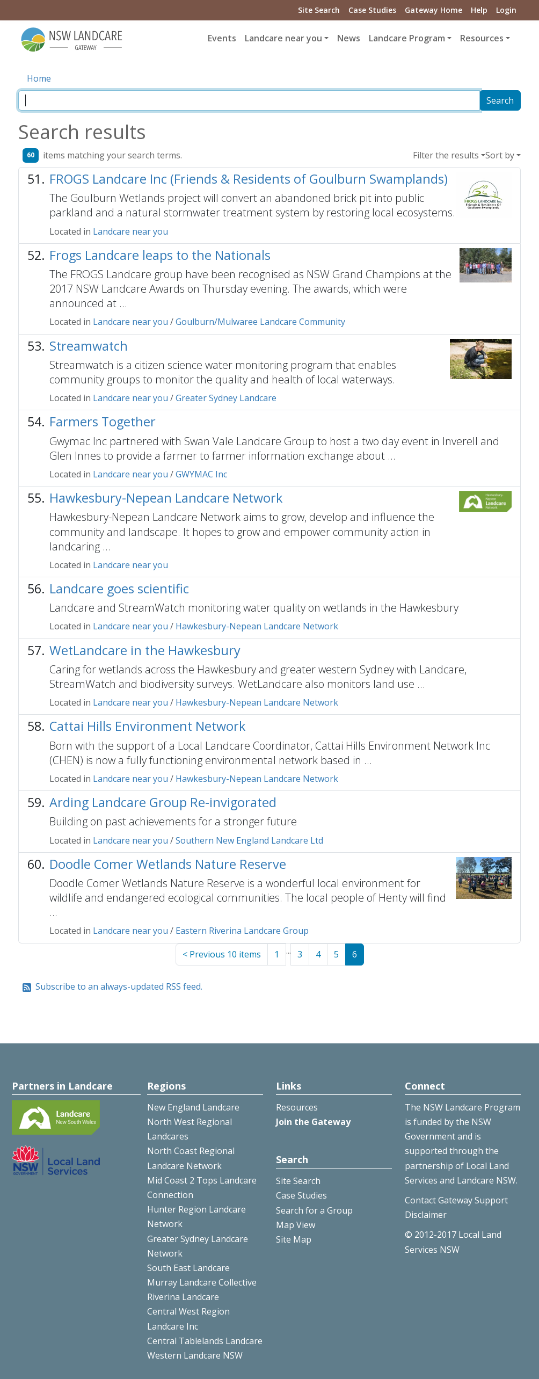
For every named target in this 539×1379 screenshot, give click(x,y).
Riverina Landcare (183, 1297)
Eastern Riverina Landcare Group (242, 931)
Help (479, 10)
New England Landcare (193, 1107)
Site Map (293, 1239)
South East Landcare (188, 1268)
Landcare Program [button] (407, 38)
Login (506, 10)
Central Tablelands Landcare (205, 1341)
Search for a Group (314, 1210)
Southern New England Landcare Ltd (249, 840)
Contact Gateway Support (456, 1200)
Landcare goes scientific (119, 588)
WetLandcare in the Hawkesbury (145, 650)
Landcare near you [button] (283, 38)
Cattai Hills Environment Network (147, 726)
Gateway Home (433, 10)
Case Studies (372, 10)
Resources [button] (482, 38)
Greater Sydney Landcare (226, 398)
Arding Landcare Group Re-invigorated (162, 802)
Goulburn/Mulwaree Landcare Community (260, 322)
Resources (297, 1107)
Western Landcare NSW (195, 1355)
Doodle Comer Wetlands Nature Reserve (167, 864)
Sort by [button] (499, 155)
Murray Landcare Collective (202, 1282)
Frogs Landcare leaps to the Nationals (160, 255)
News (348, 38)
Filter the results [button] (446, 155)
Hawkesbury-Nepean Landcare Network (165, 497)
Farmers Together (102, 421)
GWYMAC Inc (201, 474)
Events (222, 38)
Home (39, 78)
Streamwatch (88, 345)
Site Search (319, 10)
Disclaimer (426, 1215)
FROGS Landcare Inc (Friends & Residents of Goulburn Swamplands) (248, 178)
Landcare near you (130, 231)
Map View (295, 1225)
